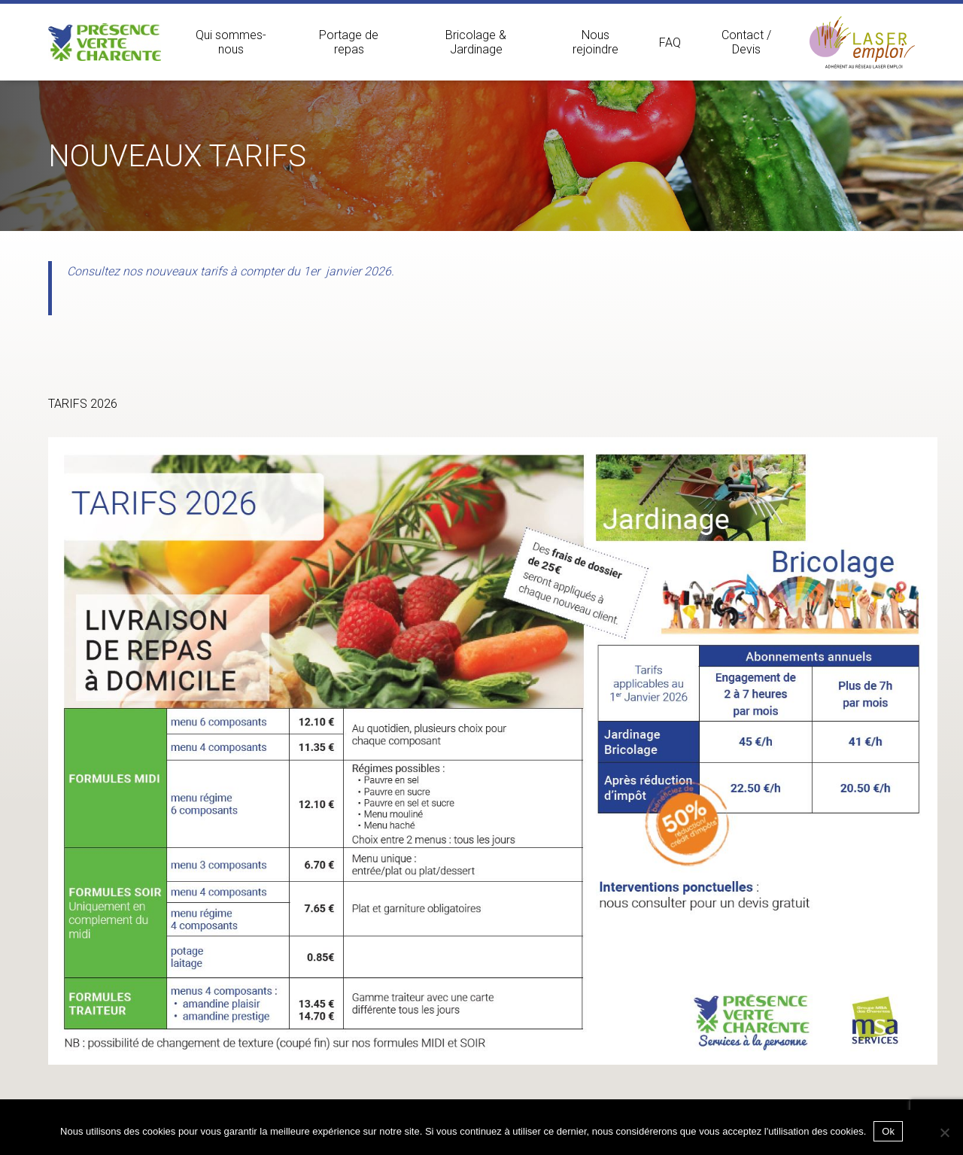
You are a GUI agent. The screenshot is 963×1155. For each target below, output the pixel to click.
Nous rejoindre (595, 42)
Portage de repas (348, 42)
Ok (888, 1131)
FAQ (670, 42)
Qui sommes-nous (231, 42)
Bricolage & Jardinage (475, 42)
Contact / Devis (746, 42)
